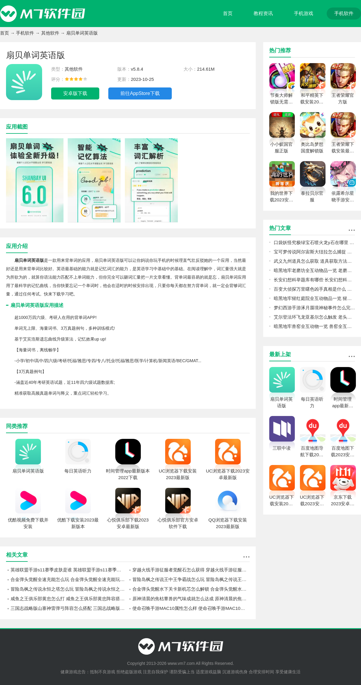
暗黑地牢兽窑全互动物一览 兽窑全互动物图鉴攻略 (314, 326)
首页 (228, 13)
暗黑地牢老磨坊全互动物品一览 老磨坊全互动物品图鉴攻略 (314, 270)
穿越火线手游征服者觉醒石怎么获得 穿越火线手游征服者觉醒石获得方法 (191, 569)
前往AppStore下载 (140, 93)
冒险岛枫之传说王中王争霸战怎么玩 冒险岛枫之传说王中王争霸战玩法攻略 (191, 579)
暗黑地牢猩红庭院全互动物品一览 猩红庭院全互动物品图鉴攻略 (314, 298)
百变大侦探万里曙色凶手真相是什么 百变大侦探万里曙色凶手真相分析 (314, 289)
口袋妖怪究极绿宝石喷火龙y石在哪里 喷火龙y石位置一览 (314, 242)
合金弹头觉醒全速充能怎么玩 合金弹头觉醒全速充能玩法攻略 (69, 579)
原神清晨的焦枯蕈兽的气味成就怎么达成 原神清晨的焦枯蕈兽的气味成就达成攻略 (191, 598)
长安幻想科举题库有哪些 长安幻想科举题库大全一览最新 (314, 279)
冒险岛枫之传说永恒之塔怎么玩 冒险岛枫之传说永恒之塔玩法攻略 (69, 589)
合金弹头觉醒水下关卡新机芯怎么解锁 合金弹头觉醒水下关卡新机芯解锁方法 (191, 589)
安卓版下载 (75, 93)
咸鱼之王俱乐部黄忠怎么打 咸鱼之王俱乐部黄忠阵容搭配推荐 (69, 598)
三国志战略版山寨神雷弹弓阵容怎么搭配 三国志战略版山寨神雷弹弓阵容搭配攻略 (69, 608)
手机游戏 (303, 13)
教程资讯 (263, 13)
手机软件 (343, 13)
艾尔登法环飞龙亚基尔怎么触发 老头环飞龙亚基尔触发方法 (314, 317)
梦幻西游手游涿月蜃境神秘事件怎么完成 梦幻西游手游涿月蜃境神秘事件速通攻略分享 (314, 307)
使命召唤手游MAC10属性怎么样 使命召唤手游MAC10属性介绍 (191, 608)
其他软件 (50, 32)
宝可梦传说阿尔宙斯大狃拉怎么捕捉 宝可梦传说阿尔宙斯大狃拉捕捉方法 (314, 251)
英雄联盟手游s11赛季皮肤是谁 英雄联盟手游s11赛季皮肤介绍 (69, 569)
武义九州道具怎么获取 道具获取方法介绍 (314, 261)
